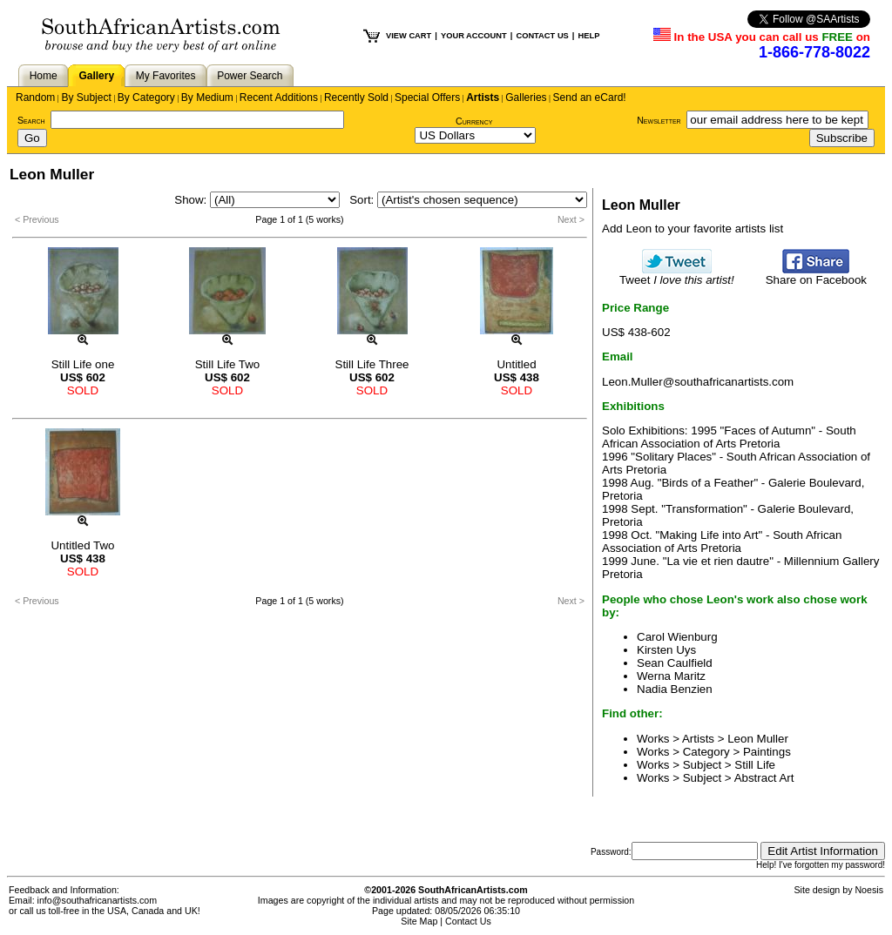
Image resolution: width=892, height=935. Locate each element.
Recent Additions (279, 97)
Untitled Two (82, 545)
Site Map (419, 921)
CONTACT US (542, 35)
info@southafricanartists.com (97, 900)
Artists (482, 97)
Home (43, 76)
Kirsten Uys (666, 649)
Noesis (869, 890)
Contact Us (468, 921)
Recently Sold (356, 97)
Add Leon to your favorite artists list (692, 228)
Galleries (525, 97)
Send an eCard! (589, 97)
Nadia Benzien (675, 689)
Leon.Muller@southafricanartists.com (698, 381)
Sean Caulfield (675, 662)
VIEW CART (408, 35)
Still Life (754, 764)
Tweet (676, 274)
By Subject (86, 97)
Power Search (249, 76)
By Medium (207, 97)
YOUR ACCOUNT (474, 35)
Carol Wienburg (677, 636)
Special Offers (427, 97)
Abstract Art (764, 777)
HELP (588, 35)
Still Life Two (227, 364)
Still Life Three (372, 364)
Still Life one (83, 364)
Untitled (516, 364)
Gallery (96, 76)
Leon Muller (757, 738)
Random (35, 97)
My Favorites (166, 76)
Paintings (767, 751)
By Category (146, 97)
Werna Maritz (671, 676)
